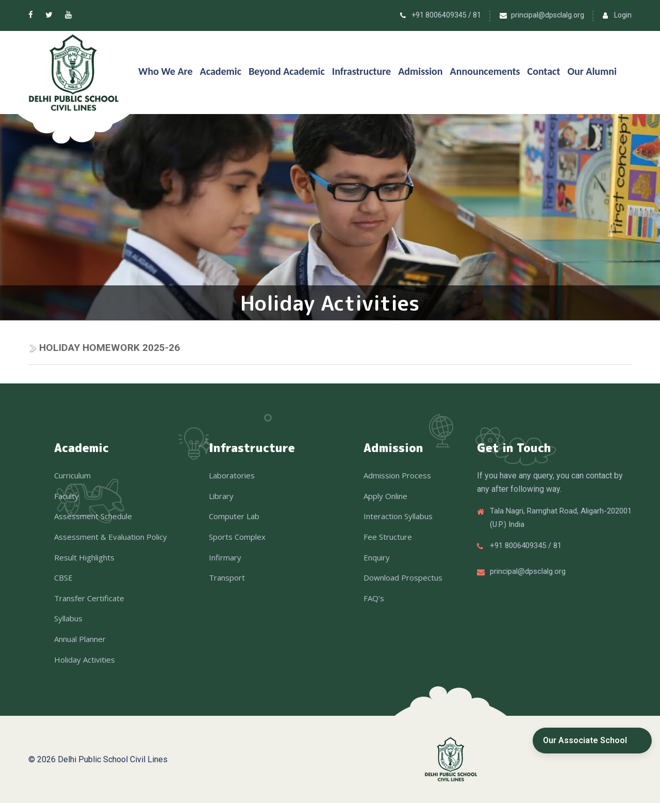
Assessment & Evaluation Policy (110, 537)
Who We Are (165, 71)
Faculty (66, 496)
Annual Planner (80, 639)
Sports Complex (237, 537)
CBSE (63, 577)
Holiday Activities (84, 659)
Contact (543, 71)
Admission (420, 71)
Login (623, 15)
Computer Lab (234, 516)
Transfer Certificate (89, 598)
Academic (221, 71)
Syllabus (68, 618)
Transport (227, 577)
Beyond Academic (287, 71)
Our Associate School (585, 740)
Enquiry (377, 557)
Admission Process (397, 475)
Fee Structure (388, 537)
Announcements (485, 71)
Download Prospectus (403, 577)
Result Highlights (84, 557)
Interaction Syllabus (398, 516)
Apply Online (385, 496)
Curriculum (72, 475)
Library (221, 496)
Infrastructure (361, 71)
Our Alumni (592, 71)
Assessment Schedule (93, 516)
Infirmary (225, 557)
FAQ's (374, 598)
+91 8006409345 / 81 (446, 15)
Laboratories (232, 475)
